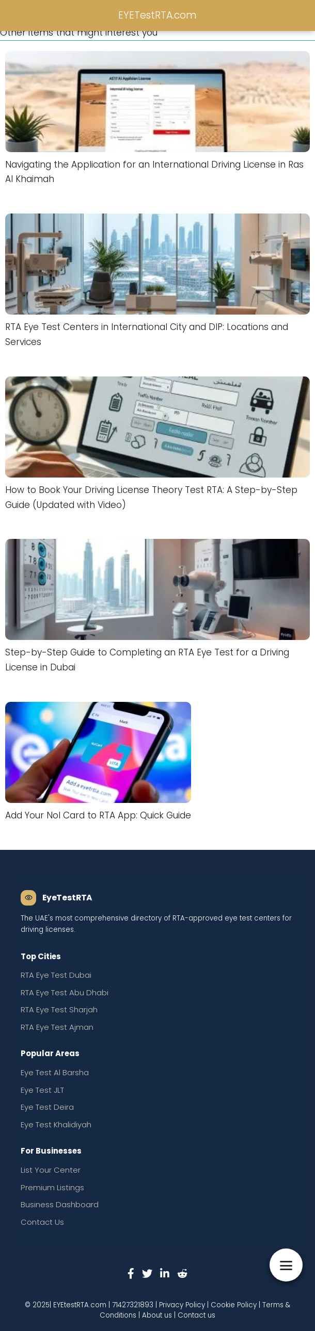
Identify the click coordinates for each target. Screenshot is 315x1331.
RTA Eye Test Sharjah (59, 1009)
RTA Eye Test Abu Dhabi (64, 992)
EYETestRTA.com (157, 15)
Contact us (196, 1315)
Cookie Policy (234, 1305)
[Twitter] (147, 1273)
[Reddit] (182, 1273)
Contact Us (42, 1222)
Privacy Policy (182, 1305)
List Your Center (51, 1169)
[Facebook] (131, 1273)
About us (157, 1315)
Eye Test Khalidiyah (56, 1124)
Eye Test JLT (42, 1089)
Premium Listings (52, 1187)
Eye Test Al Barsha (55, 1072)
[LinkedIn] (164, 1273)
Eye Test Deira (47, 1107)
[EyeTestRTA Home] (56, 898)
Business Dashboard (60, 1204)
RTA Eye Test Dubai (56, 975)
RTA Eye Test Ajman (57, 1027)
